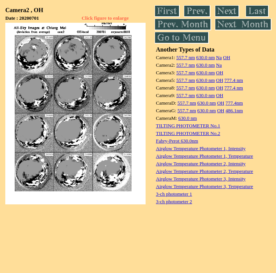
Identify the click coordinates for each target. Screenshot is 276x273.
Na (219, 57)
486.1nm (234, 110)
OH (226, 57)
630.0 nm (205, 57)
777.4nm (234, 103)
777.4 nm (233, 80)
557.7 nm (185, 57)
